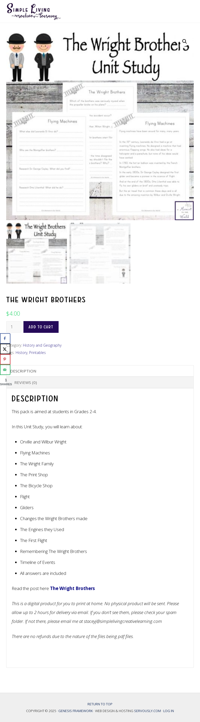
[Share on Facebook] (5, 338)
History (21, 352)
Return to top (100, 704)
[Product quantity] (13, 327)
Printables (37, 352)
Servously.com (147, 710)
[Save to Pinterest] (5, 359)
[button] (184, 41)
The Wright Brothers (72, 588)
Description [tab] (23, 371)
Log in (168, 710)
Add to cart (41, 327)
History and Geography (42, 345)
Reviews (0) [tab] (25, 382)
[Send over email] (5, 370)
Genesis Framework (75, 710)
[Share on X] (5, 349)
